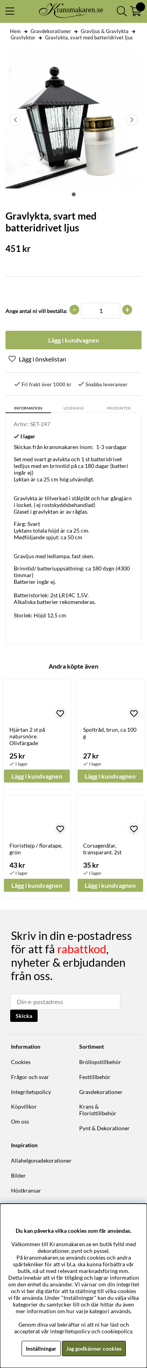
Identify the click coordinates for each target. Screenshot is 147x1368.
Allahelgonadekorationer (41, 1160)
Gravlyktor (23, 37)
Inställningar (41, 1348)
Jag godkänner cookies (94, 1348)
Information (28, 408)
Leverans (73, 408)
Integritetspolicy (31, 1091)
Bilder (18, 1175)
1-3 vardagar (111, 447)
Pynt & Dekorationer (104, 1128)
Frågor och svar (30, 1077)
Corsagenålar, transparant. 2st (102, 848)
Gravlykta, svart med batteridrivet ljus (89, 37)
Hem (15, 31)
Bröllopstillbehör (100, 1062)
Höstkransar (26, 1190)
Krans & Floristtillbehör (97, 1109)
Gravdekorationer (51, 31)
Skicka (24, 1015)
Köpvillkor (24, 1106)
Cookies (21, 1062)
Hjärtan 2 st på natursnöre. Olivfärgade (27, 736)
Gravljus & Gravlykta (105, 31)
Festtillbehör (95, 1077)
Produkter (119, 408)
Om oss (20, 1121)
